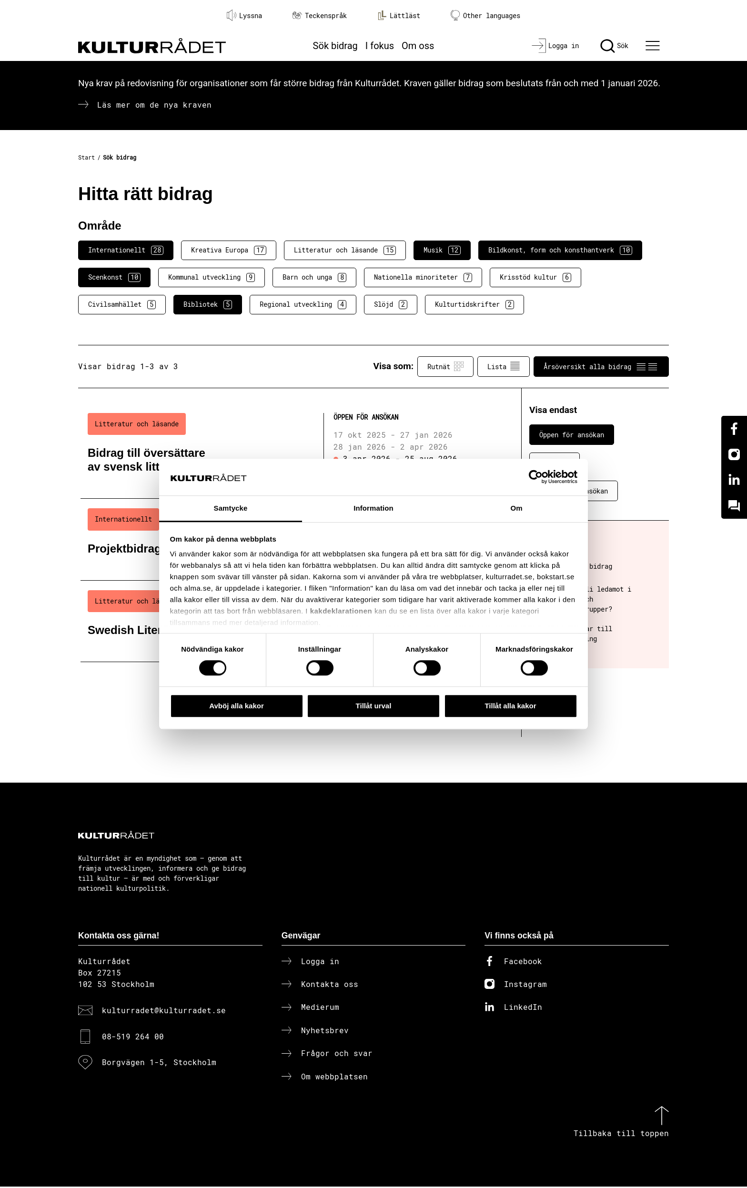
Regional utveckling (303, 304)
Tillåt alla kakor (510, 706)
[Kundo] (734, 506)
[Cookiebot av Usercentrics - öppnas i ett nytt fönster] (535, 477)
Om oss (418, 45)
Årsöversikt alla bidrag (601, 366)
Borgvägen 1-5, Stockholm (159, 1064)
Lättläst (398, 15)
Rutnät (445, 366)
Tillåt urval (374, 706)
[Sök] (614, 45)
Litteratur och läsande (345, 250)
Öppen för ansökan (571, 434)
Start (86, 157)
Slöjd (390, 304)
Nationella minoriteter (423, 277)
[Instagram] (734, 454)
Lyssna (244, 15)
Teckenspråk (320, 15)
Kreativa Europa (228, 250)
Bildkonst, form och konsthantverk (560, 250)
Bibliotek (207, 304)
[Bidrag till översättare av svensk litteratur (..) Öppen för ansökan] (284, 451)
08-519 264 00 (133, 1038)
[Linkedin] (734, 480)
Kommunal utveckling (211, 277)
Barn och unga (314, 277)
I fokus (379, 45)
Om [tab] (516, 508)
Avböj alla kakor (236, 706)
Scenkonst (114, 277)
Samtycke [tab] (231, 508)
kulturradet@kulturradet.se (164, 1012)
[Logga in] (555, 45)
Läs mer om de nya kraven (154, 105)
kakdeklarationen (341, 611)
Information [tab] (373, 508)
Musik (442, 250)
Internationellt (125, 250)
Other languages (485, 15)
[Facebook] (734, 429)
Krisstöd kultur (535, 277)
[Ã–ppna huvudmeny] (654, 46)
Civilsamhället (122, 304)
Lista (503, 366)
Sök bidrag (335, 45)
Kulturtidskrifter (474, 304)
